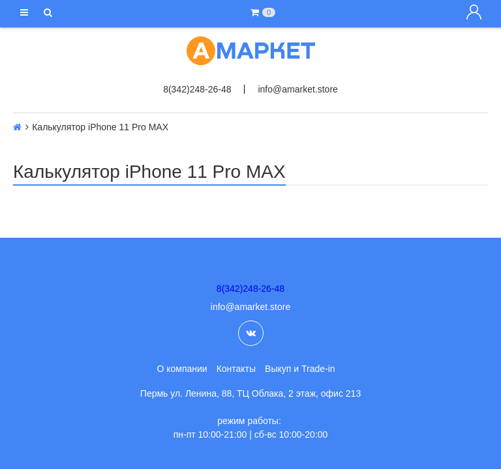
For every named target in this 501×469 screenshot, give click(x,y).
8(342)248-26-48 (197, 89)
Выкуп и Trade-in (300, 368)
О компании (182, 368)
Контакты (236, 368)
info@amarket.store (297, 89)
